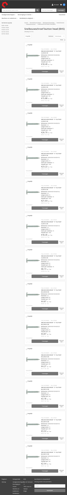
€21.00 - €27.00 (5, 31)
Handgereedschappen (9, 14)
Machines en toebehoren (10, 18)
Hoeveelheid (29, 67)
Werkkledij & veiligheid (27, 18)
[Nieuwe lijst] (55, 70)
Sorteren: (50, 36)
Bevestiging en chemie (25, 14)
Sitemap (4, 467)
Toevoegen (61, 10)
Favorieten (62, 14)
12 (64, 39)
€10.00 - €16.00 (5, 27)
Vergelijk (27, 36)
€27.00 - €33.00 (5, 34)
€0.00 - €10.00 (5, 25)
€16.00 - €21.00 (5, 29)
